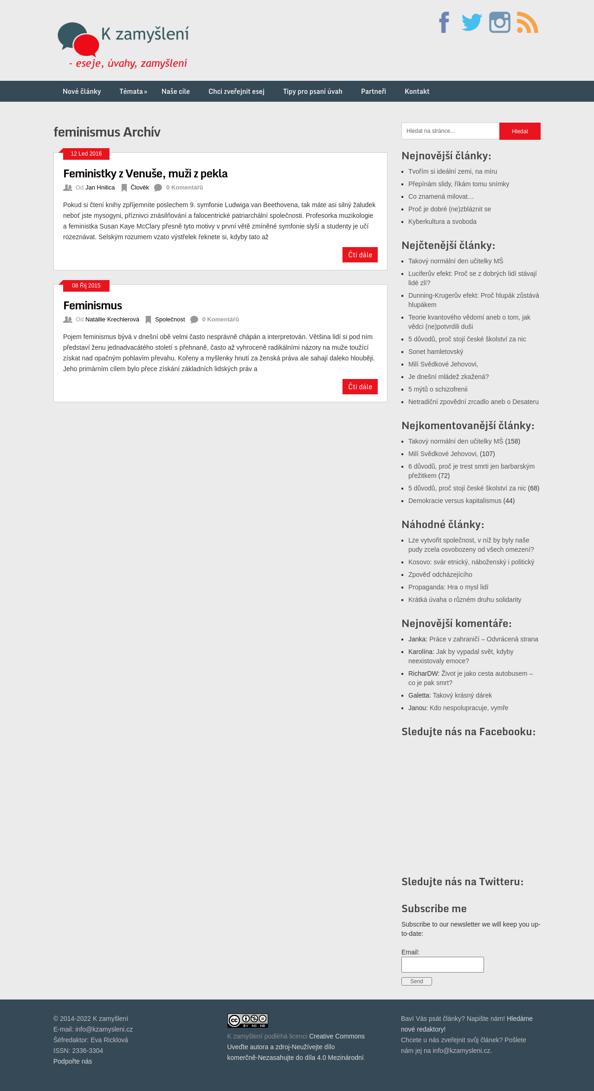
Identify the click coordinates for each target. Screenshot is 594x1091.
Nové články (82, 91)
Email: (410, 952)
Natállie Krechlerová (112, 319)
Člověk (140, 187)
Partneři (373, 91)
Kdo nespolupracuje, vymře (469, 708)
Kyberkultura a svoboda (442, 221)
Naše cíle (175, 91)
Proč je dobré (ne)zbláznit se (449, 209)
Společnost (170, 319)
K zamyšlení (245, 1036)
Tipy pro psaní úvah (312, 91)
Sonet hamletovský (435, 351)
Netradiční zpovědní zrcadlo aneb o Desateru (473, 401)
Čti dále (360, 254)
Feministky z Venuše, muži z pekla (145, 173)
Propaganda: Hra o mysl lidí (448, 587)
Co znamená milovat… (441, 196)
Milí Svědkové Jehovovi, (443, 364)
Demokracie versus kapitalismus (455, 500)
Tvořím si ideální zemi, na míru (452, 171)
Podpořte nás (72, 1061)
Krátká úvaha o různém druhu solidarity (465, 599)
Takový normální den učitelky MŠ (456, 261)
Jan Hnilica (100, 187)
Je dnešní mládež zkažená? (448, 376)
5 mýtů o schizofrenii (438, 389)
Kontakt (417, 91)
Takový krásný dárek (462, 695)
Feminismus (92, 305)
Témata (134, 91)
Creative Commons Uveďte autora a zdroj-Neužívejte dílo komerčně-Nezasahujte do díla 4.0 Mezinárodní (296, 1046)
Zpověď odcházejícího (440, 574)
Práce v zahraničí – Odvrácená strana (483, 639)
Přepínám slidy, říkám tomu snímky (459, 184)
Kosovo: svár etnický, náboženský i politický (471, 562)
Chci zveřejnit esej (236, 91)
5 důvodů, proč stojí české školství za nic (467, 339)
